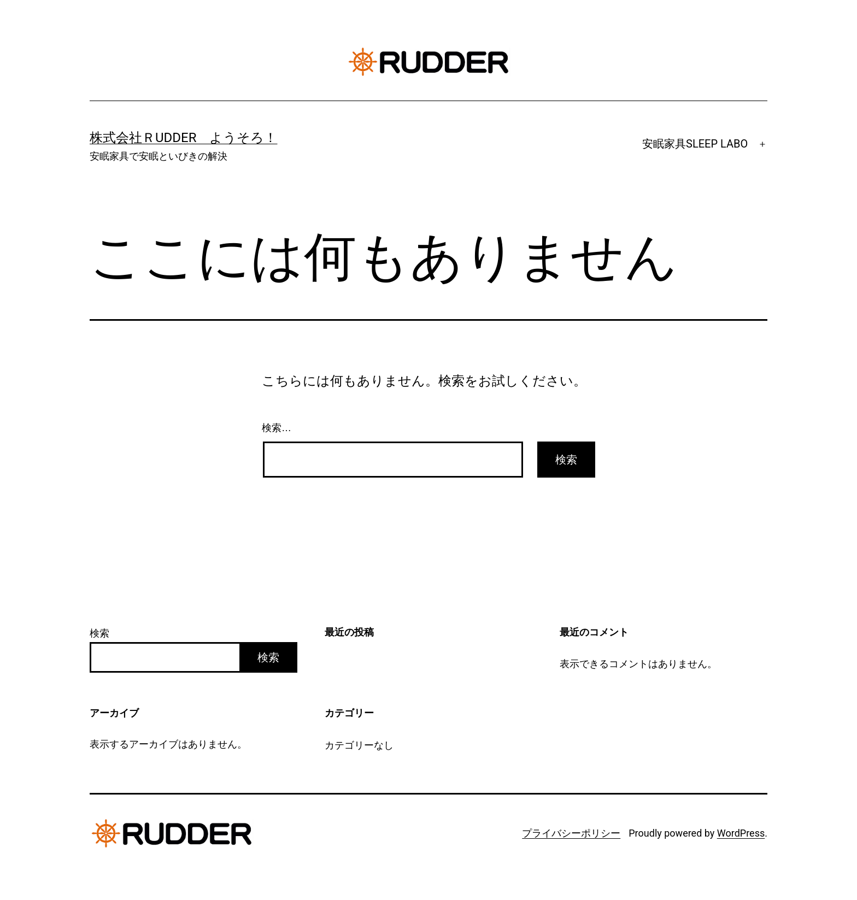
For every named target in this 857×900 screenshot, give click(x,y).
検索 (99, 633)
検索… (276, 427)
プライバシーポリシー (571, 833)
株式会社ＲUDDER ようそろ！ (184, 137)
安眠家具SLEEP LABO (695, 143)
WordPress (741, 833)
